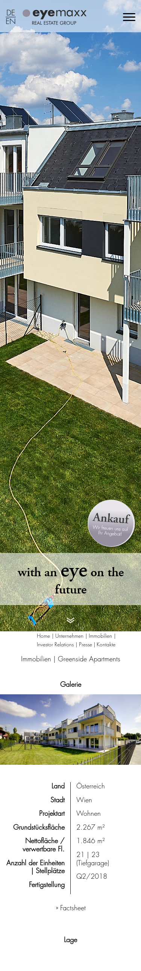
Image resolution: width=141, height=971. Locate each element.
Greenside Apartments (89, 659)
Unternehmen (69, 635)
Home (43, 635)
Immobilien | (39, 659)
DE (10, 13)
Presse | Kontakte (97, 644)
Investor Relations (55, 644)
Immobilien (100, 635)
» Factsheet (71, 908)
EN (11, 21)
